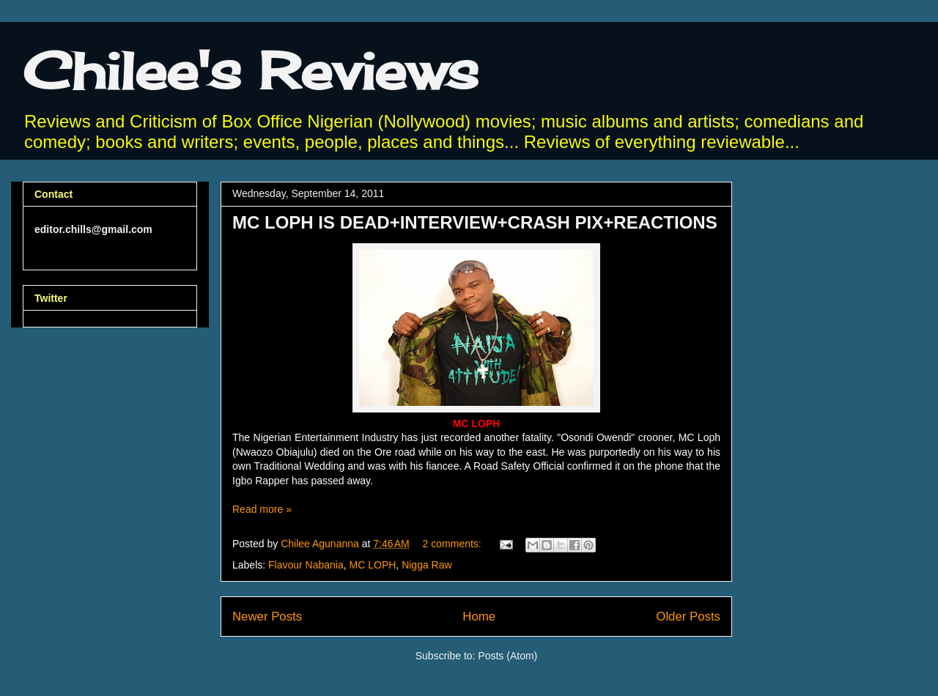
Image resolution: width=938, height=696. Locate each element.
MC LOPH (373, 565)
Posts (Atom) (507, 656)
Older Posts (688, 616)
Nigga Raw (426, 565)
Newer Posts (267, 616)
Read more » (262, 509)
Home (478, 616)
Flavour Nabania (306, 565)
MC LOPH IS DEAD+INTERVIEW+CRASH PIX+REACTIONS (474, 222)
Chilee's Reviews (251, 70)
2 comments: (453, 543)
